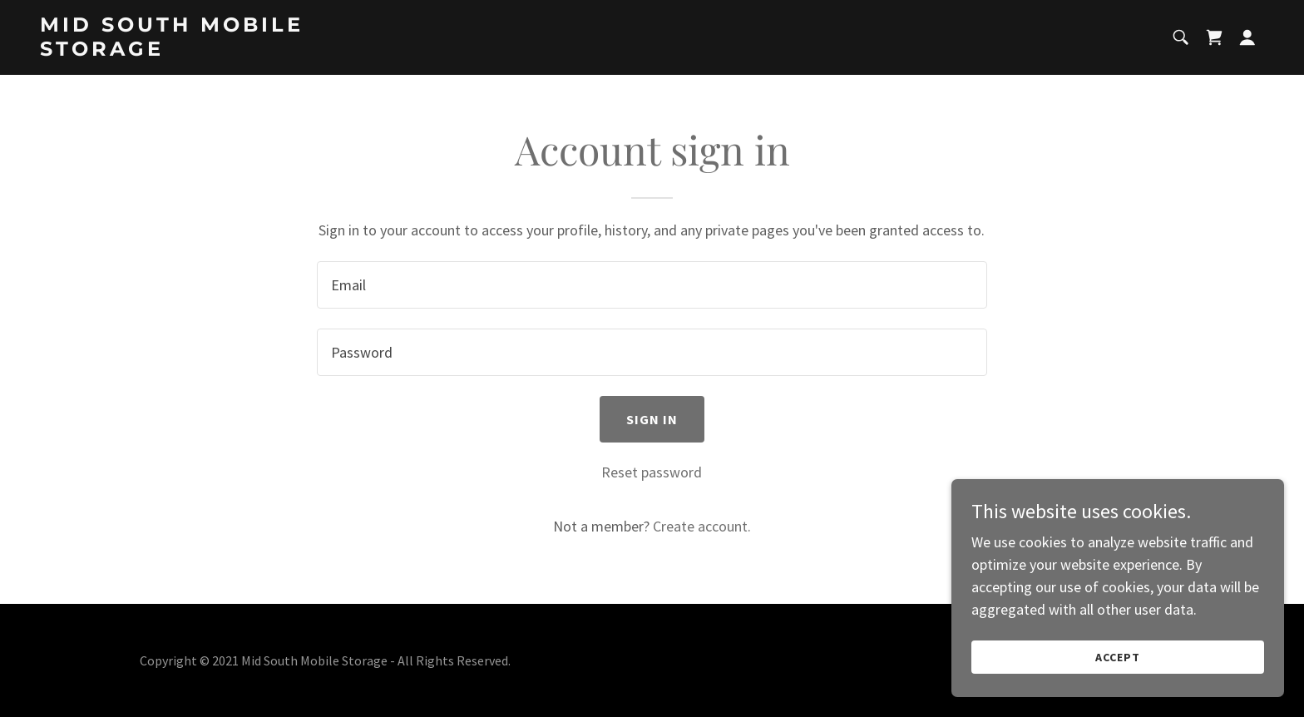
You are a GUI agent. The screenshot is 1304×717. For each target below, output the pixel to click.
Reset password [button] (651, 472)
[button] (1247, 37)
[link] (228, 50)
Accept (1117, 657)
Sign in (652, 419)
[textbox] (651, 285)
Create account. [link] (702, 526)
